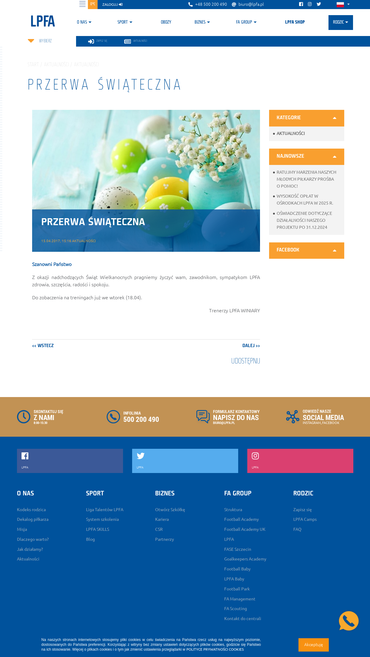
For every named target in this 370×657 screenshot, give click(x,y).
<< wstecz (43, 346)
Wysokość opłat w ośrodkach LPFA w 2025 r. (305, 199)
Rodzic (338, 22)
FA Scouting (235, 608)
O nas (82, 22)
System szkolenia (102, 519)
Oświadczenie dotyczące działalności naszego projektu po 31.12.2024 (304, 220)
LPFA (229, 539)
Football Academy (241, 519)
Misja (22, 529)
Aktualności (291, 133)
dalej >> (251, 346)
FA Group (244, 22)
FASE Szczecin (237, 549)
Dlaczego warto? (33, 539)
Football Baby (237, 569)
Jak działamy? (30, 549)
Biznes (200, 22)
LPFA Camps (305, 519)
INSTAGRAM (312, 423)
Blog (90, 539)
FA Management (239, 598)
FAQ (297, 529)
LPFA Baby (234, 579)
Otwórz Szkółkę (170, 509)
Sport (123, 22)
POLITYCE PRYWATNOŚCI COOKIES (215, 649)
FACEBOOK (330, 423)
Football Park (237, 588)
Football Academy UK (244, 529)
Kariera (162, 519)
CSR (159, 529)
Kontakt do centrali (242, 618)
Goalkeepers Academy (245, 559)
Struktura (233, 509)
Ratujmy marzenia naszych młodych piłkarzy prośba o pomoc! (306, 179)
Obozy (166, 22)
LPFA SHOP (295, 22)
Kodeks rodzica (31, 509)
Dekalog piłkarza (32, 519)
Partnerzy (164, 539)
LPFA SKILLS (97, 529)
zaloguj (112, 4)
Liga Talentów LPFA (104, 509)
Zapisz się (302, 509)
